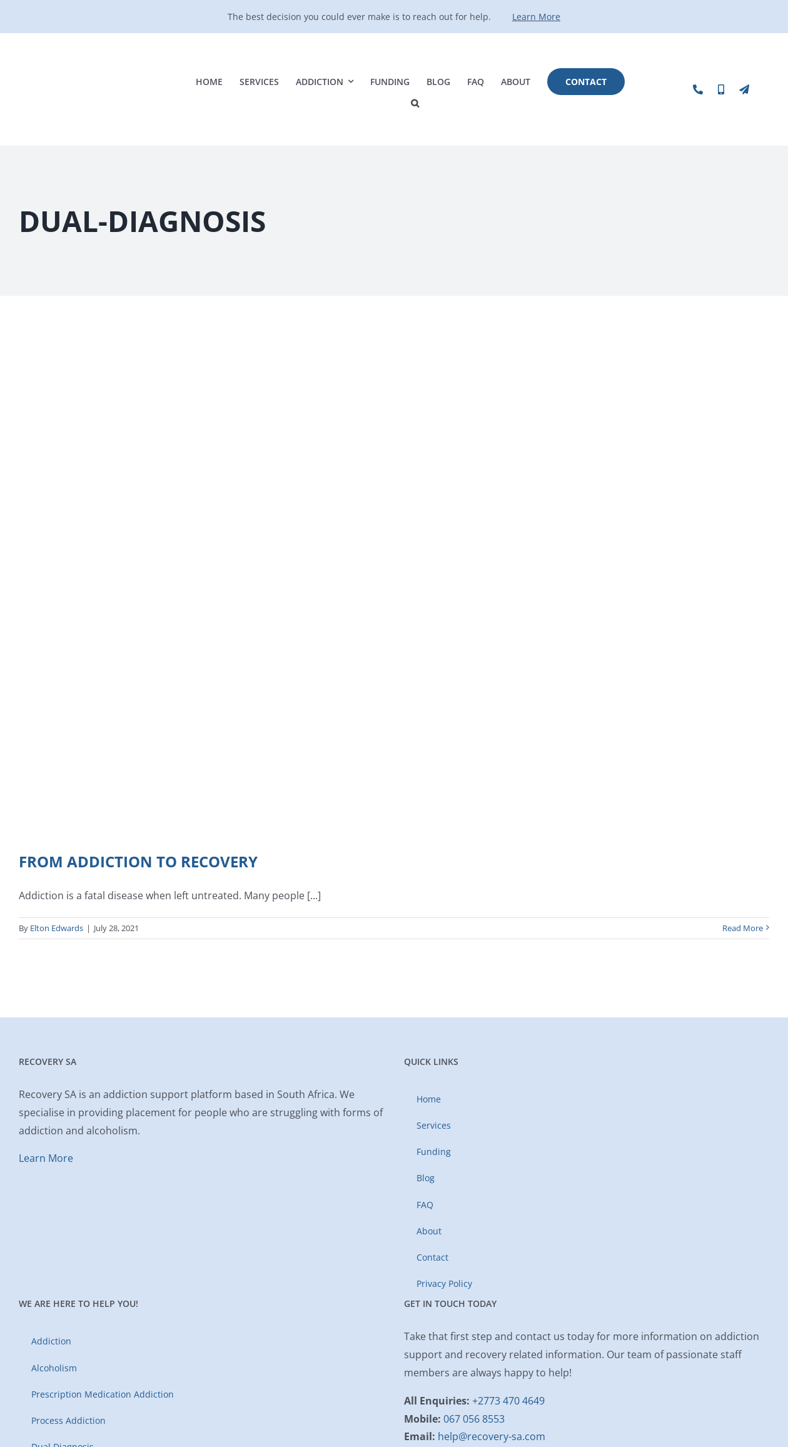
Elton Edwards (56, 928)
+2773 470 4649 (508, 1401)
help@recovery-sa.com (491, 1436)
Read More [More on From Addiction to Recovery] (742, 928)
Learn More (536, 17)
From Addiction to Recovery (138, 861)
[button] (415, 103)
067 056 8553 (474, 1419)
